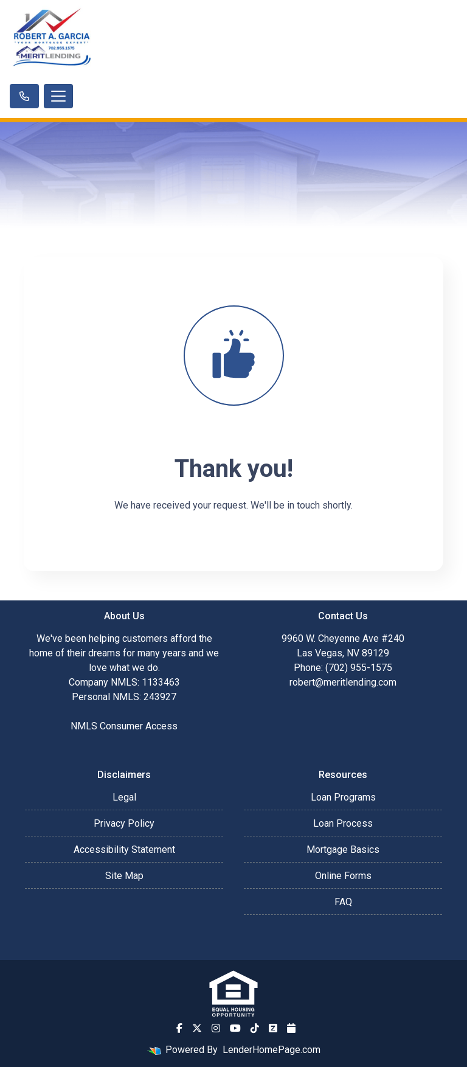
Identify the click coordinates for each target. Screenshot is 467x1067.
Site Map (124, 875)
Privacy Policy (124, 823)
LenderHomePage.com (271, 1049)
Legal (124, 797)
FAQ (343, 902)
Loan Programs (343, 797)
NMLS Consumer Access (124, 726)
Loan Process (343, 823)
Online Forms (343, 875)
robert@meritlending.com (342, 682)
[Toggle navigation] (58, 96)
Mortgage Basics (342, 849)
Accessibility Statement (124, 849)
